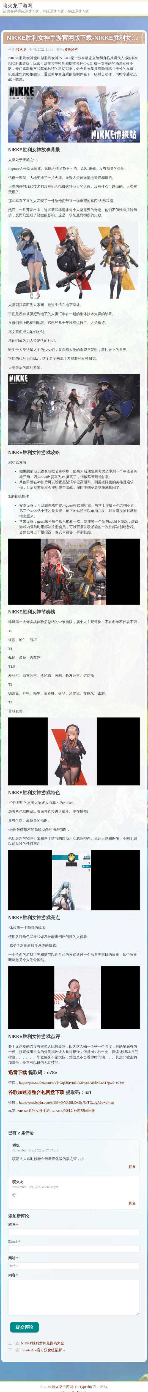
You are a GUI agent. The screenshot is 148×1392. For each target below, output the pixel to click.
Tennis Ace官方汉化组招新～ (43, 1350)
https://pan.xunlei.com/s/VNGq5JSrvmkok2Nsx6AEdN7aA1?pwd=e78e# (72, 1082)
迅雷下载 (17, 1072)
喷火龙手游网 (17, 6)
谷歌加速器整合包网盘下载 (36, 1092)
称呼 (11, 1225)
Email (12, 1241)
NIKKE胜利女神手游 (33, 1111)
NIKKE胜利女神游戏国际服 (73, 1111)
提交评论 (24, 1327)
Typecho (86, 1387)
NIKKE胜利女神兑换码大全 (42, 1343)
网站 (11, 1258)
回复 (132, 1167)
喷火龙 (21, 49)
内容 (11, 1275)
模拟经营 (71, 49)
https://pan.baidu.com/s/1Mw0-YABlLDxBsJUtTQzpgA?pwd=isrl (66, 1102)
